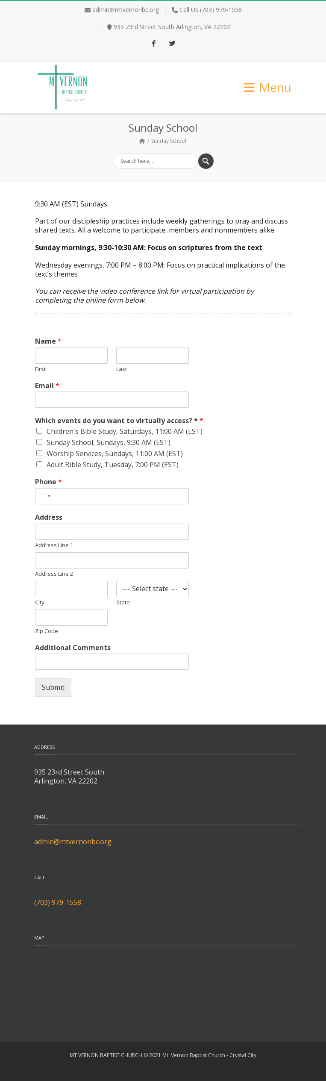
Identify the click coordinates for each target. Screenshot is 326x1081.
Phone (48, 481)
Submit (53, 687)
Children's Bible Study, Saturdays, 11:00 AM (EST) (125, 431)
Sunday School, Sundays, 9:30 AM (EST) (108, 442)
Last (121, 369)
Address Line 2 (54, 573)
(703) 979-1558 (57, 902)
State (123, 602)
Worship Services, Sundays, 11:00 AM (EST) (115, 453)
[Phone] (112, 496)
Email (47, 385)
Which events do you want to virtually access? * (119, 420)
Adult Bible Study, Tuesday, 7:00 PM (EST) (113, 464)
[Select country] (44, 496)
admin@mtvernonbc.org (125, 10)
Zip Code (46, 631)
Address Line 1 (54, 545)
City (39, 602)
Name (48, 341)
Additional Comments (73, 647)
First (40, 369)
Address (48, 517)
